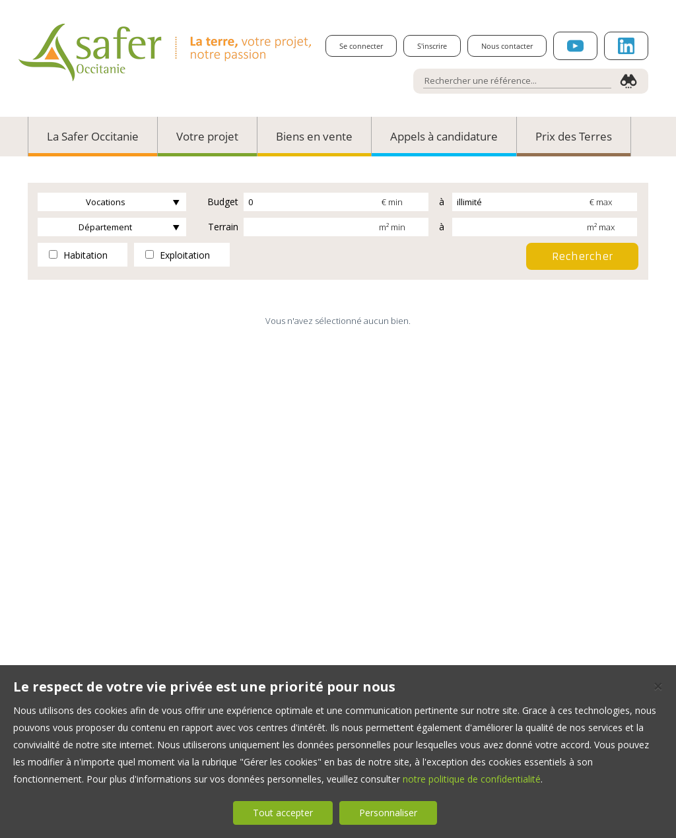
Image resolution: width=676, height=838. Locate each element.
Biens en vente (314, 136)
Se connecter (361, 46)
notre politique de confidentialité (472, 779)
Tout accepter (283, 812)
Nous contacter (507, 46)
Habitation (78, 255)
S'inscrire (432, 46)
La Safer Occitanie (93, 136)
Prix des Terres (573, 136)
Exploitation (177, 255)
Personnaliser (388, 812)
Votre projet (207, 136)
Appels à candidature (444, 136)
